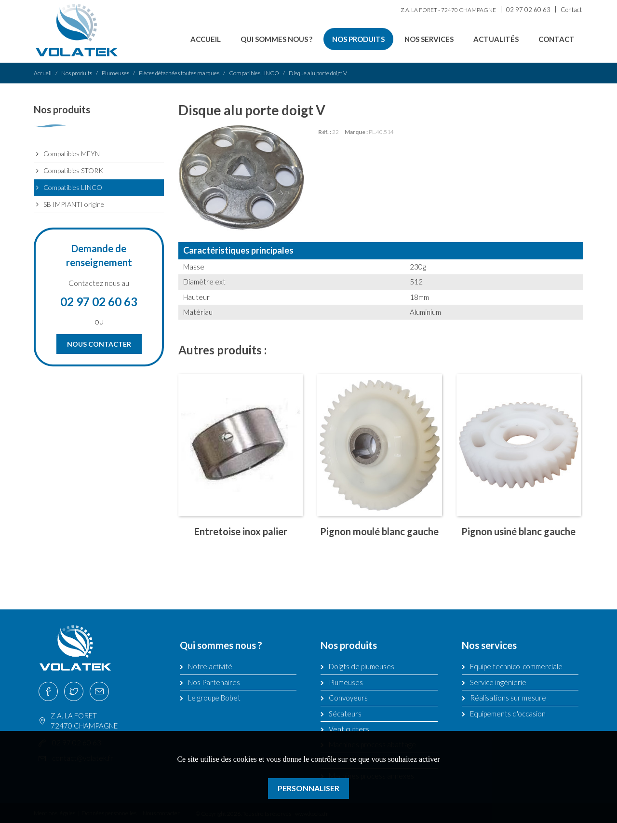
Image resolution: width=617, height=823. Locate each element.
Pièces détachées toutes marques (179, 73)
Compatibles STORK (73, 170)
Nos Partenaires (214, 682)
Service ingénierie (498, 682)
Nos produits (358, 39)
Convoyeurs (348, 697)
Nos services (429, 39)
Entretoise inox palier (240, 531)
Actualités (496, 39)
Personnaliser (308, 788)
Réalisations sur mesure (508, 697)
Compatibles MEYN (71, 153)
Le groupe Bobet (214, 697)
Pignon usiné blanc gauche (518, 531)
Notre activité (210, 666)
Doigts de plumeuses (361, 666)
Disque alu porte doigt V (318, 73)
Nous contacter (99, 344)
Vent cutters (349, 729)
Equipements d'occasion (508, 713)
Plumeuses (115, 73)
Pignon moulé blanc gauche (379, 531)
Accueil (205, 39)
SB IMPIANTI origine (73, 204)
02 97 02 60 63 (528, 9)
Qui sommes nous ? (276, 39)
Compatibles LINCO (254, 73)
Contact (571, 9)
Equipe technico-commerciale (516, 666)
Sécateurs (345, 713)
